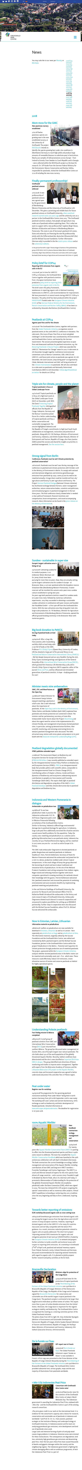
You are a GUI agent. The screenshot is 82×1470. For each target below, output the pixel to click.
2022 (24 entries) (69, 78)
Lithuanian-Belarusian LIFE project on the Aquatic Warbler (52, 1070)
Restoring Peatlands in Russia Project (45, 347)
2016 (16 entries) (69, 102)
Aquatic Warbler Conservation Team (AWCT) (55, 1150)
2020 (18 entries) (69, 86)
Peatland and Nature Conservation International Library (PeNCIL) (55, 654)
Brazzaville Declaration (48, 1294)
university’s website (42, 244)
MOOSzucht (36, 148)
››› (75, 1)
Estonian (44, 931)
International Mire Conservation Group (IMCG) (61, 662)
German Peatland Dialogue (47, 483)
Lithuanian (52, 931)
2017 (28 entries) (69, 98)
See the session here (56, 444)
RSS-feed (35, 63)
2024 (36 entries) (69, 70)
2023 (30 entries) (69, 74)
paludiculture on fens (70, 933)
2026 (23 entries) (69, 62)
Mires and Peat (42, 670)
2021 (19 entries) (69, 82)
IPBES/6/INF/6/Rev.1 (40, 760)
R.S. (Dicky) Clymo (45, 649)
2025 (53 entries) (69, 66)
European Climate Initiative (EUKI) (47, 1240)
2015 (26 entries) (69, 106)
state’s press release (65, 241)
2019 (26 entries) (69, 90)
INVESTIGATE (37, 300)
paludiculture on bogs (49, 933)
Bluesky (59, 60)
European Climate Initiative (66, 951)
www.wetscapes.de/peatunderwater (44, 1108)
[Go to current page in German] (24, 1)
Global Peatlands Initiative (48, 329)
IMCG (39, 1047)
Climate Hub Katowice (43, 365)
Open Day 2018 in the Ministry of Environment (61, 709)
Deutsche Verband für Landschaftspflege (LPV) (59, 737)
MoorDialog (68, 719)
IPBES (58, 765)
